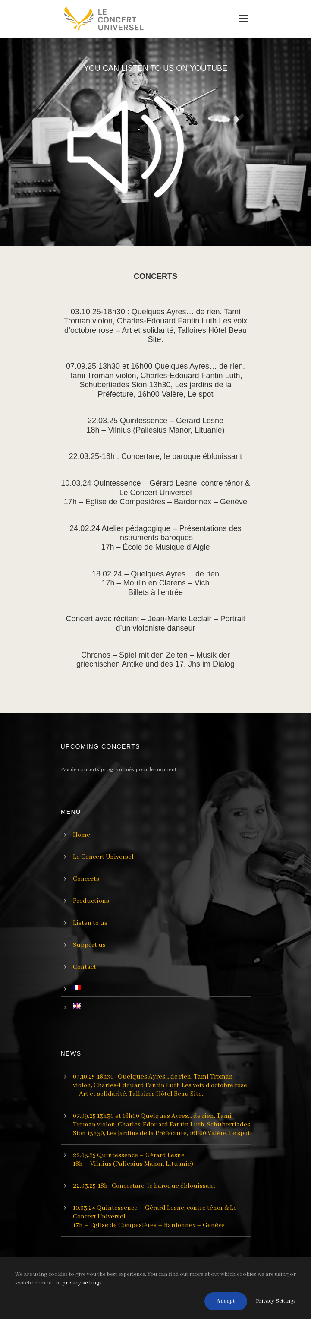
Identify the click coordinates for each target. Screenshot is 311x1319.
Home (81, 835)
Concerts (86, 879)
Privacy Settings (276, 1301)
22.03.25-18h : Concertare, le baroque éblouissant (155, 456)
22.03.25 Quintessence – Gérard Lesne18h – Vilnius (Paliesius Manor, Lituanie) (156, 425)
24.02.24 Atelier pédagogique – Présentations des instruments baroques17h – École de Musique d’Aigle (155, 537)
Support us (89, 945)
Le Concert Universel (103, 857)
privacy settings (82, 1283)
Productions (91, 901)
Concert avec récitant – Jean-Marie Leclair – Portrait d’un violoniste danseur (155, 623)
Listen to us (90, 923)
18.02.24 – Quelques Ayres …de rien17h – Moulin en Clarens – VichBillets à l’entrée (155, 583)
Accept (226, 1301)
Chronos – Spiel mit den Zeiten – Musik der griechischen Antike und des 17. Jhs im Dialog (155, 660)
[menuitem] (162, 987)
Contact (84, 967)
